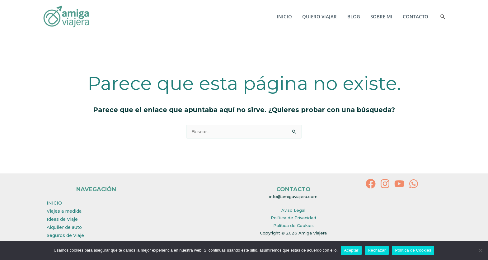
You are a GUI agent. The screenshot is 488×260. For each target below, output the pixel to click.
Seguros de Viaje (65, 235)
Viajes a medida (64, 211)
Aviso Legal (293, 210)
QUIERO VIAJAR (329, 16)
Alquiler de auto (64, 227)
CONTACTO (417, 16)
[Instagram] (385, 184)
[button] (443, 16)
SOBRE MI (386, 16)
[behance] (413, 184)
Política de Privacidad (293, 217)
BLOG (360, 16)
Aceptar (351, 250)
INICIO (297, 16)
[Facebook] (371, 184)
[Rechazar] (480, 250)
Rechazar (377, 250)
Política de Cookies (293, 225)
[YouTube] (399, 184)
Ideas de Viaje (62, 219)
